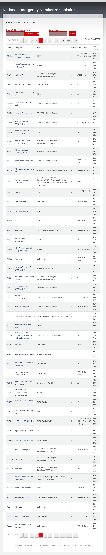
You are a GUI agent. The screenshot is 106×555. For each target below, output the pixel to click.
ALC (8, 373)
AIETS (9, 170)
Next (68, 40)
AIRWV (9, 269)
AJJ (8, 326)
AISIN (9, 288)
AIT (8, 297)
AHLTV (9, 113)
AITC (9, 307)
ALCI (9, 392)
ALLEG (9, 497)
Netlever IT (19, 75)
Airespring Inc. (20, 230)
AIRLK (9, 240)
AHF (8, 94)
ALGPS (10, 440)
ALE (8, 412)
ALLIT (9, 507)
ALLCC (9, 488)
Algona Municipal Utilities (24, 431)
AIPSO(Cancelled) (21, 211)
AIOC (9, 202)
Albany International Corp (24, 161)
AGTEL (9, 56)
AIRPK (9, 249)
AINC (9, 192)
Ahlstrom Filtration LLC (23, 113)
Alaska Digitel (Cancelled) (24, 354)
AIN (8, 181)
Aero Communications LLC (25, 316)
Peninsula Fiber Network (24, 440)
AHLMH (10, 104)
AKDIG (9, 354)
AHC (8, 85)
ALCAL (9, 383)
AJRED (9, 335)
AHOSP (10, 132)
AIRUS (9, 259)
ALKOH (10, 469)
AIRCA (9, 221)
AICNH (9, 161)
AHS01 (9, 142)
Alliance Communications (24, 488)
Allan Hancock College (23, 85)
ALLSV (9, 526)
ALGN (9, 431)
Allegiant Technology (22, 497)
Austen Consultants (22, 307)
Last (75, 40)
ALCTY (9, 402)
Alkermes (18, 459)
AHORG (10, 123)
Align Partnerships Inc (23, 450)
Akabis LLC (19, 345)
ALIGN (9, 450)
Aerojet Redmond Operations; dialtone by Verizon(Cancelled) (23, 335)
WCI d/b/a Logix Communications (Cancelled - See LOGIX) (24, 392)
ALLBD (9, 478)
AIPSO (9, 211)
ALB (8, 364)
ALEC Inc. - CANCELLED (24, 421)
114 (62, 40)
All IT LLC (18, 507)
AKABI (9, 345)
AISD (9, 278)
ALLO (9, 516)
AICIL (9, 151)
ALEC (9, 421)
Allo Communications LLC (24, 516)
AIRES (9, 230)
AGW (9, 66)
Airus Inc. (18, 259)
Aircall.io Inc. (19, 221)
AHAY (9, 75)
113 (56, 40)
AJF (8, 316)
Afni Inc (17, 192)
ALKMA (10, 459)
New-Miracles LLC (21, 202)
